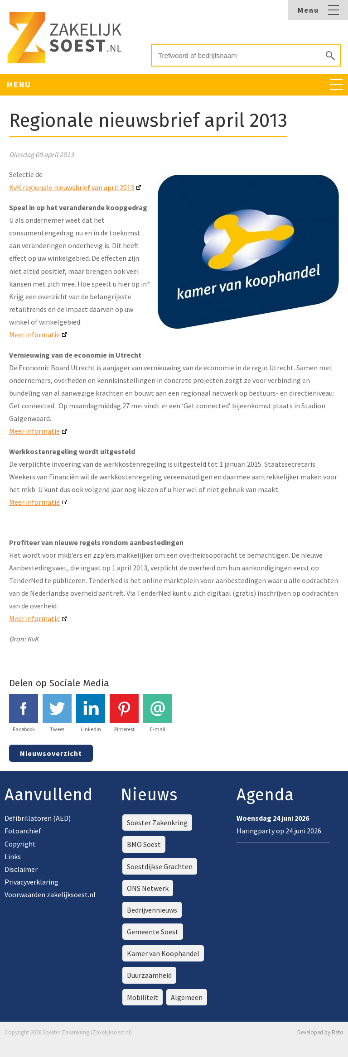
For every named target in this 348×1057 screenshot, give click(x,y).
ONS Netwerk (148, 888)
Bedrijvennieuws (152, 909)
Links (13, 856)
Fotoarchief (23, 830)
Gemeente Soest (153, 931)
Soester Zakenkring (157, 822)
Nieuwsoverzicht (51, 753)
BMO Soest (144, 844)
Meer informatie (34, 334)
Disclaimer (21, 869)
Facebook (23, 713)
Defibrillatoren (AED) (38, 818)
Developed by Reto (320, 1032)
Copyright (20, 843)
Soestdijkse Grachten (160, 866)
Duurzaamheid (149, 975)
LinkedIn (90, 713)
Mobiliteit (142, 997)
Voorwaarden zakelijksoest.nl (50, 894)
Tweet (57, 713)
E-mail (157, 713)
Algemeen (187, 997)
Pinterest (124, 713)
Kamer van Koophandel (163, 953)
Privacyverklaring (31, 881)
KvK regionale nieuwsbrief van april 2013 (71, 187)
